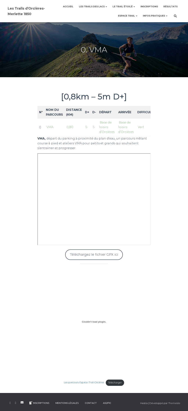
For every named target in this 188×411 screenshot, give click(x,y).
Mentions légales (67, 403)
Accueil (68, 6)
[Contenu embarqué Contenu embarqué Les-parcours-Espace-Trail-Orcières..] (94, 322)
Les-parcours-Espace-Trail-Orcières (84, 382)
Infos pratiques (155, 15)
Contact (91, 403)
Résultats (170, 6)
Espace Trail (127, 15)
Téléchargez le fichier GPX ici (94, 255)
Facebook (10, 403)
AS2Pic (107, 403)
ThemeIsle (174, 403)
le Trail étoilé (124, 6)
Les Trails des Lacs (93, 6)
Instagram (15, 403)
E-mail (22, 402)
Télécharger (115, 382)
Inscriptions (149, 6)
